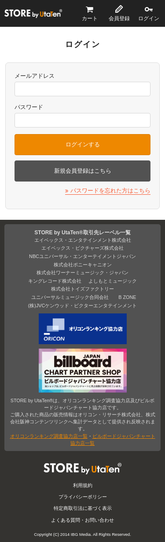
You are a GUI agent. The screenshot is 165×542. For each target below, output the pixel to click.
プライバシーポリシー (83, 496)
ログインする (83, 144)
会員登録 (119, 18)
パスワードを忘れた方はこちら (110, 190)
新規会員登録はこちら (82, 170)
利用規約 (82, 485)
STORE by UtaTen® (33, 14)
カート (90, 18)
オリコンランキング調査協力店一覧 (49, 436)
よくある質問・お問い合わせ (82, 520)
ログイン (148, 18)
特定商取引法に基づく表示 (83, 508)
